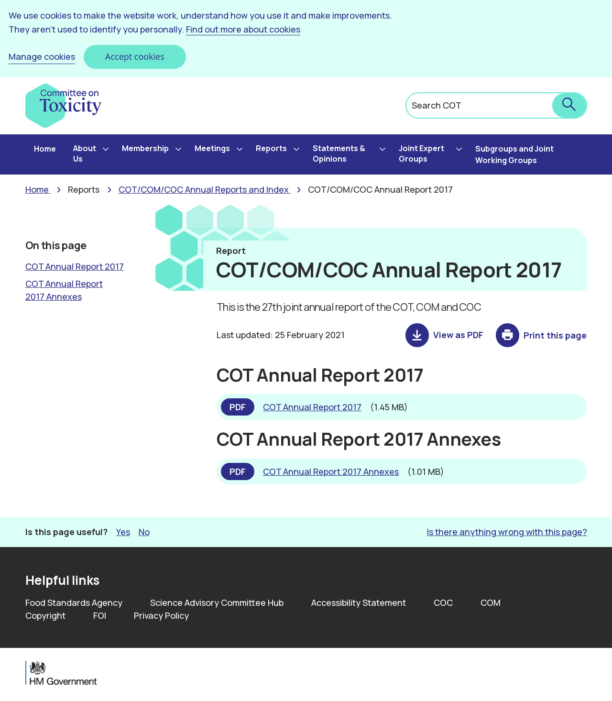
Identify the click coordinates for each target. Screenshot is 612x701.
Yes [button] (123, 531)
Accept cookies (134, 56)
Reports (271, 148)
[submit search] (569, 105)
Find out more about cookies (243, 29)
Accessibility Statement (358, 602)
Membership (145, 148)
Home (45, 148)
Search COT (436, 105)
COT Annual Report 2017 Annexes (64, 290)
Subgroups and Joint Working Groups (514, 154)
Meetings (212, 148)
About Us (84, 153)
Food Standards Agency (73, 602)
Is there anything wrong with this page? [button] (507, 531)
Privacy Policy (161, 615)
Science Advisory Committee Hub (217, 602)
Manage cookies (42, 56)
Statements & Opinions (339, 153)
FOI (99, 615)
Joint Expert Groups (421, 153)
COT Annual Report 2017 (74, 266)
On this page (56, 245)
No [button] (144, 531)
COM (491, 602)
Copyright (45, 615)
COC (443, 602)
